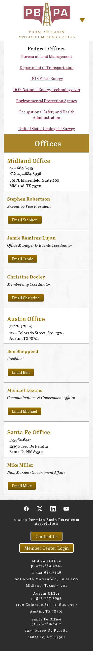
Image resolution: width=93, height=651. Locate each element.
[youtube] (66, 509)
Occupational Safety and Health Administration (47, 114)
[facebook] (27, 509)
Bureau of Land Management (46, 56)
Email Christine (26, 297)
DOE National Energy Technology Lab (46, 89)
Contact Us (46, 536)
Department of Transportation (47, 67)
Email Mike (22, 485)
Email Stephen (25, 219)
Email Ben (21, 372)
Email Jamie (22, 258)
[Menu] (82, 20)
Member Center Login (46, 548)
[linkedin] (53, 509)
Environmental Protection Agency (46, 100)
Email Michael (24, 411)
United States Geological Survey (46, 128)
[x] (40, 509)
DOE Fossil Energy (46, 78)
